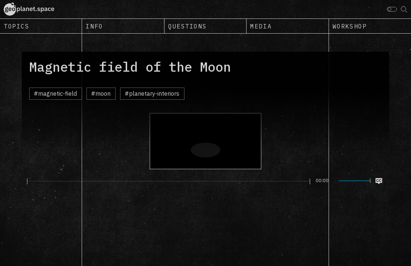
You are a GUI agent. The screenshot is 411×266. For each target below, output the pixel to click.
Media (261, 26)
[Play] (22, 181)
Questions (187, 26)
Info (94, 26)
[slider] (168, 181)
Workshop (350, 26)
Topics (17, 26)
